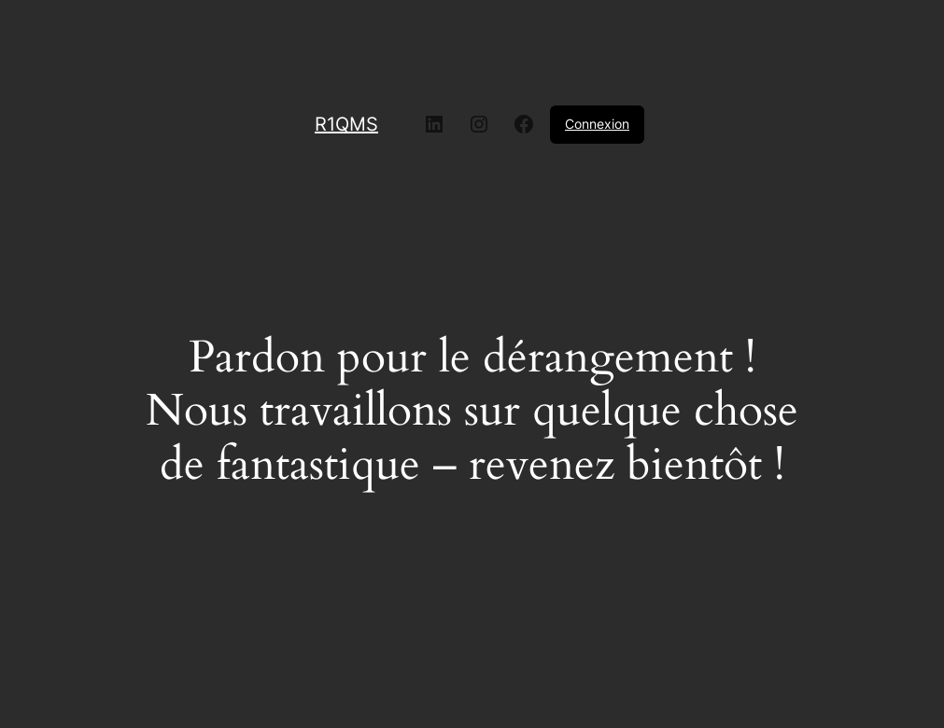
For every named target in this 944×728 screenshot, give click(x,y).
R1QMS (346, 124)
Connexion (597, 124)
